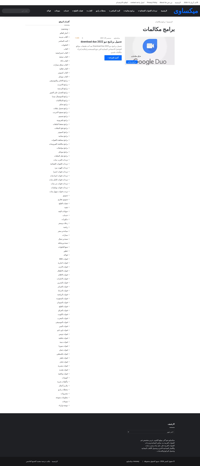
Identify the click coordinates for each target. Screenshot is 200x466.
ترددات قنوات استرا (60, 172)
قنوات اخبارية (63, 263)
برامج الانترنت (62, 85)
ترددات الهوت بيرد (61, 168)
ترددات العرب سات (60, 160)
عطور (66, 251)
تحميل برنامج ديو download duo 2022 (101, 41)
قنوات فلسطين (62, 354)
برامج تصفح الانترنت (60, 112)
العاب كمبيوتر (63, 73)
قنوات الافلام (63, 275)
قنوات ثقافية (63, 338)
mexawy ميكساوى (132, 461)
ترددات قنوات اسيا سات (59, 176)
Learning (64, 29)
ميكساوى (117, 38)
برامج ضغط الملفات (60, 124)
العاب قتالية (63, 69)
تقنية (66, 207)
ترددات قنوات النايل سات (58, 180)
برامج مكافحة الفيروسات (58, 144)
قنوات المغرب (62, 318)
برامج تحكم (63, 104)
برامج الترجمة (63, 89)
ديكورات (65, 219)
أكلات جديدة (63, 37)
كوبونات (65, 378)
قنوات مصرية (63, 366)
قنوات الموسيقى (62, 322)
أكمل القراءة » (113, 58)
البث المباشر (115, 11)
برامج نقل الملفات (61, 156)
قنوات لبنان (64, 362)
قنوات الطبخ (63, 306)
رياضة (65, 227)
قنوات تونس (63, 334)
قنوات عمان (63, 350)
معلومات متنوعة (62, 397)
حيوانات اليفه (63, 211)
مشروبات (64, 394)
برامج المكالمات (62, 100)
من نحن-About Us (166, 2)
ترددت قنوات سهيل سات (58, 192)
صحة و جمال (63, 239)
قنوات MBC (63, 259)
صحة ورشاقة (63, 243)
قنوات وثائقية (63, 374)
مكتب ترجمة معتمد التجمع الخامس (38, 461)
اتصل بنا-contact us (137, 2)
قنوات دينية (64, 342)
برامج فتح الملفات (61, 128)
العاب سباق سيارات (60, 65)
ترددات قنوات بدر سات (59, 184)
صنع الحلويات (63, 247)
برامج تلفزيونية (62, 120)
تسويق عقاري (63, 199)
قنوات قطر (64, 358)
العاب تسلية (63, 57)
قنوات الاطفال (62, 271)
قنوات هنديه (63, 370)
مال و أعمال (63, 386)
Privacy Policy (152, 2)
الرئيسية (178, 2)
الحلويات (64, 45)
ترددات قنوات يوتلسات (59, 188)
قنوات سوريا (63, 346)
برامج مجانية (130, 11)
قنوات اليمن (63, 326)
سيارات (65, 235)
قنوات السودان (62, 302)
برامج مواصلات (62, 148)
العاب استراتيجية (62, 53)
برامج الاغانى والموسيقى (58, 81)
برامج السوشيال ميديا (60, 96)
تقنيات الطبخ (78, 11)
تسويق (65, 195)
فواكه (49, 11)
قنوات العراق (63, 310)
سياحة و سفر (63, 231)
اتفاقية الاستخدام (122, 2)
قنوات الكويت (63, 314)
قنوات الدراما (63, 291)
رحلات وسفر (63, 223)
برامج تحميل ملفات (60, 108)
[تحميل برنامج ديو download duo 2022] (150, 51)
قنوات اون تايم (62, 330)
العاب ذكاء (64, 61)
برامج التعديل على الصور (59, 92)
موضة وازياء (63, 405)
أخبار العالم (64, 33)
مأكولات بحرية (62, 382)
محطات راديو (101, 11)
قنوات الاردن (63, 267)
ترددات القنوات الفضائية (148, 11)
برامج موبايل (63, 152)
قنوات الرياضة (62, 295)
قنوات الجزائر (63, 287)
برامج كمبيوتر (63, 132)
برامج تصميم (63, 116)
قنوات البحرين (62, 283)
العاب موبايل (63, 77)
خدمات (66, 11)
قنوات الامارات (62, 279)
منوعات (57, 11)
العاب (90, 11)
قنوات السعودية (62, 298)
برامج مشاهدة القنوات (60, 140)
